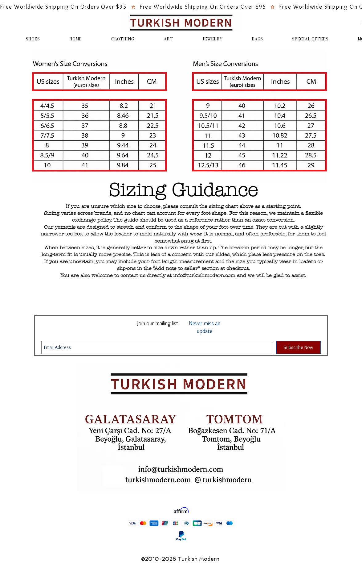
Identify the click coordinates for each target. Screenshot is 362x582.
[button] (33, 39)
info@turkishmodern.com (204, 275)
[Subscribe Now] (298, 347)
